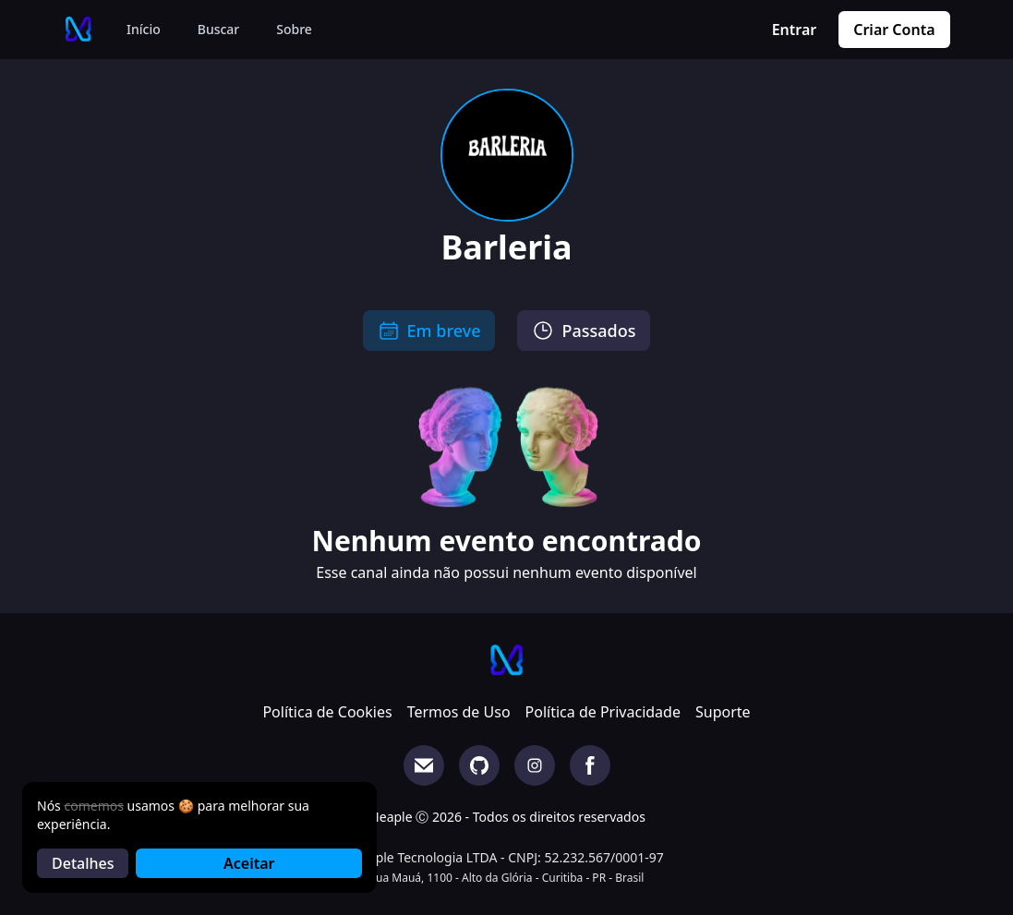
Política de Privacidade (603, 712)
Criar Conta (894, 29)
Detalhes (83, 863)
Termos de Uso (459, 712)
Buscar (219, 29)
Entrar (794, 29)
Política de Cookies (327, 712)
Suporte (723, 712)
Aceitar (248, 863)
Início (144, 29)
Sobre (294, 29)
